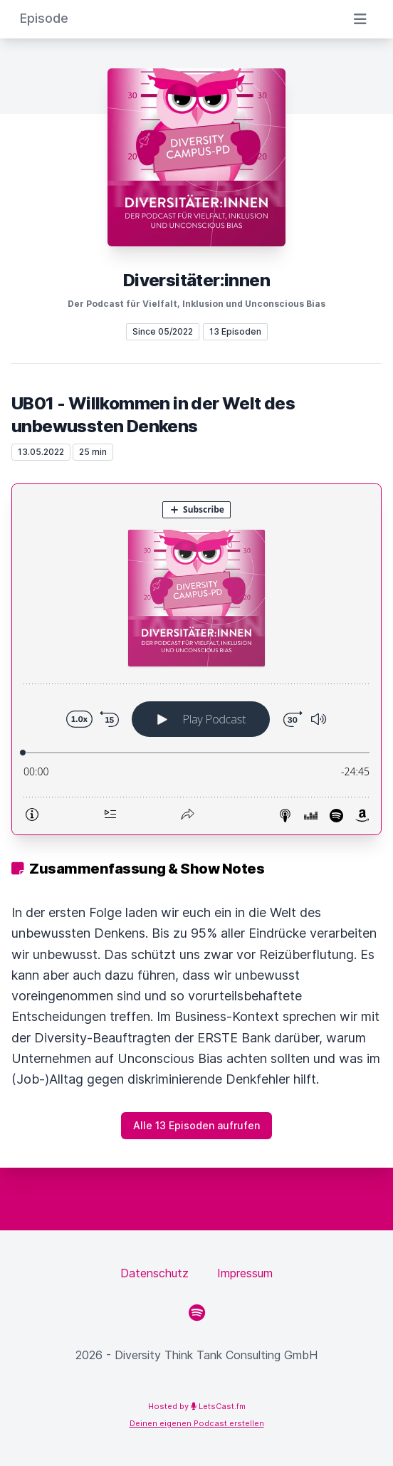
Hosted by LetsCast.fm (197, 1406)
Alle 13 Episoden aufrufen (196, 1125)
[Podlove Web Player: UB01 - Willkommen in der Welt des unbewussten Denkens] (196, 659)
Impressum (245, 1273)
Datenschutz (154, 1273)
